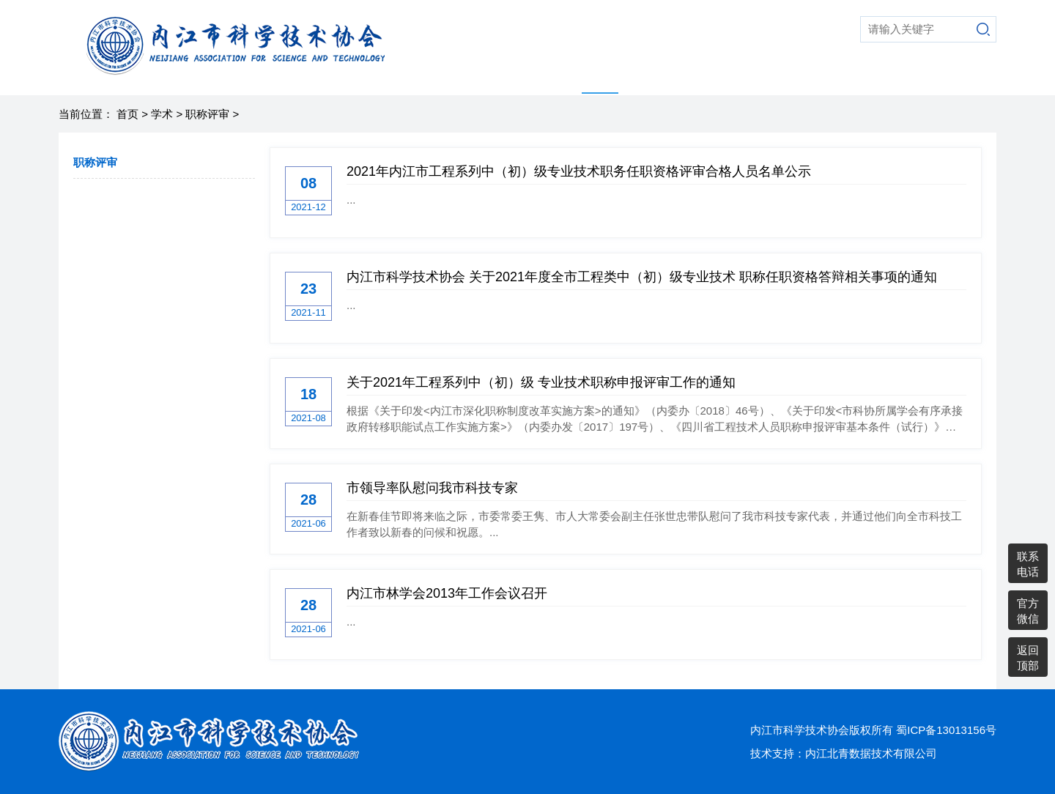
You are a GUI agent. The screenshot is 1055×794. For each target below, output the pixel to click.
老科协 (765, 76)
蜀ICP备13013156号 (946, 730)
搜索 (983, 29)
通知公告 (954, 76)
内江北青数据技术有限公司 (871, 753)
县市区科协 (880, 76)
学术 (600, 76)
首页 (440, 76)
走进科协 (497, 76)
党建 (817, 76)
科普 (554, 76)
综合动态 (702, 76)
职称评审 (207, 114)
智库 (645, 76)
